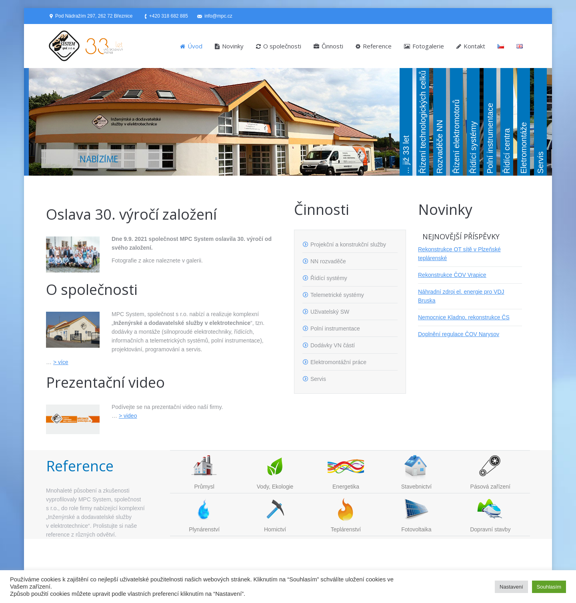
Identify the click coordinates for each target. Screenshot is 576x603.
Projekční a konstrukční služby (348, 244)
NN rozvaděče (328, 261)
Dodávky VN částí (332, 345)
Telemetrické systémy (337, 295)
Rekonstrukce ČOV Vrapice (452, 275)
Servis (318, 379)
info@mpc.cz (218, 16)
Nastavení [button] (511, 587)
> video (128, 416)
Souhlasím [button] (549, 587)
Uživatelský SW (329, 312)
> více (60, 362)
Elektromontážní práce (338, 362)
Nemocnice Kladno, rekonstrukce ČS (464, 317)
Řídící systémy (328, 278)
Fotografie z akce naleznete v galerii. (157, 260)
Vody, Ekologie (275, 486)
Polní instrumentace (335, 328)
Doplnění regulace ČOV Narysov (458, 334)
